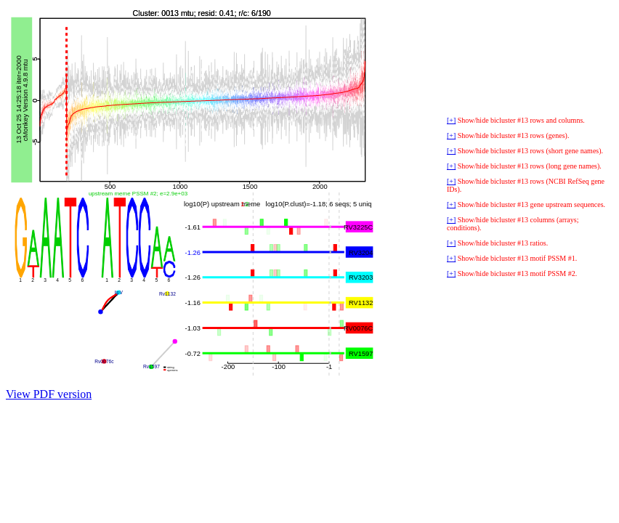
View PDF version (49, 394)
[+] (451, 120)
